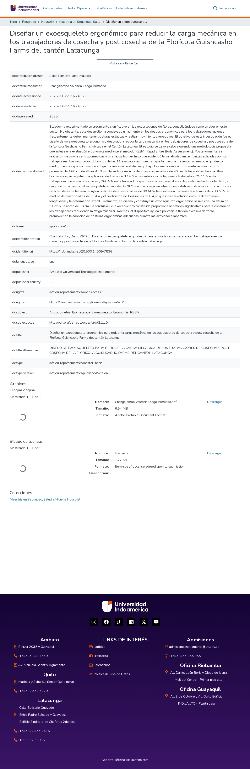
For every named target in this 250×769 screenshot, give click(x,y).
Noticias (97, 646)
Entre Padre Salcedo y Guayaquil (42, 714)
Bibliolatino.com (137, 760)
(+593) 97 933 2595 (32, 731)
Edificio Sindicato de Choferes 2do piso (47, 721)
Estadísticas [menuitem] (103, 8)
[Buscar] (215, 8)
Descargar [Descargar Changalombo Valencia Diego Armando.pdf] (214, 402)
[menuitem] (78, 8)
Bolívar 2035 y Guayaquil (34, 646)
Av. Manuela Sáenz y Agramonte (39, 665)
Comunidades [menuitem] (52, 8)
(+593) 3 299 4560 (31, 656)
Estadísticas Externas (131, 8)
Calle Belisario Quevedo (36, 707)
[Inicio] (24, 8)
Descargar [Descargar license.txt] (214, 453)
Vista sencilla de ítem (125, 63)
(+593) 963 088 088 (183, 656)
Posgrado (29, 21)
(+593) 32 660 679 (31, 740)
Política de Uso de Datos (109, 674)
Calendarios (99, 665)
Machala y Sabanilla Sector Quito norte (44, 682)
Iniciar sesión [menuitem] (228, 8)
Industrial (47, 21)
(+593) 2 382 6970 (31, 691)
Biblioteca (98, 656)
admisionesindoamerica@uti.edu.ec (192, 646)
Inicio (13, 21)
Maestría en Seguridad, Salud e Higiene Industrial (80, 21)
